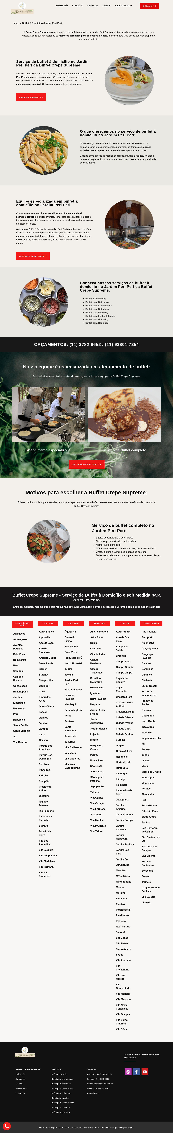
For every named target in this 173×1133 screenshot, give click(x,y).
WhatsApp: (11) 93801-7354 (99, 1074)
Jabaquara (122, 799)
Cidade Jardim (124, 734)
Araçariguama (150, 648)
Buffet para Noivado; (96, 319)
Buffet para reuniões (60, 1112)
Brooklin (121, 655)
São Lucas (96, 766)
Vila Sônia (122, 1029)
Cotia (42, 691)
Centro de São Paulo (22, 624)
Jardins (17, 697)
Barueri (43, 669)
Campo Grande (124, 667)
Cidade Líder (97, 654)
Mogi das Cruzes (151, 771)
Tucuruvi (70, 741)
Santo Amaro (123, 949)
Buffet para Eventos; (96, 312)
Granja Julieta (124, 751)
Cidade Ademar (125, 717)
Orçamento (21, 1093)
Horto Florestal (73, 663)
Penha (94, 754)
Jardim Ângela (124, 814)
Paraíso (120, 904)
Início (16, 23)
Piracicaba (148, 794)
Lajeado (94, 734)
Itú (143, 743)
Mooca (94, 739)
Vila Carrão (96, 797)
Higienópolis (20, 691)
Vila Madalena (47, 861)
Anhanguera (20, 639)
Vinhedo (146, 902)
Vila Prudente (98, 825)
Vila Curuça (97, 803)
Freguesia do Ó (73, 657)
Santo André (149, 816)
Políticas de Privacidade (97, 1088)
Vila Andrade (123, 960)
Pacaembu (19, 708)
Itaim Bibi (121, 784)
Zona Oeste (48, 623)
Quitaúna (44, 795)
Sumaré (43, 825)
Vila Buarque (20, 742)
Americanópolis (99, 631)
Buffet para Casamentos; (99, 305)
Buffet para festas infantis (62, 1102)
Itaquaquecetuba (151, 738)
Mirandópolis (123, 881)
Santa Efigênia (21, 730)
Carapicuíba (46, 680)
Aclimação (19, 633)
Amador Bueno (47, 657)
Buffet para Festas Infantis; (100, 315)
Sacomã (120, 932)
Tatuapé (94, 792)
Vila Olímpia (123, 1014)
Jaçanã (69, 674)
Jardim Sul (122, 859)
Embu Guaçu (149, 685)
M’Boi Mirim (123, 876)
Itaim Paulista (98, 698)
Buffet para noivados (60, 1107)
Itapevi (43, 712)
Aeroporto (147, 637)
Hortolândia (148, 721)
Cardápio (77, 5)
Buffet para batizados (61, 1083)
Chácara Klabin (125, 711)
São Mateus (97, 771)
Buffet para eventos (60, 1098)
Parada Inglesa (73, 710)
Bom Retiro (19, 659)
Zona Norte (73, 623)
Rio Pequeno (46, 810)
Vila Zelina (96, 831)
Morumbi (121, 893)
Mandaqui (70, 704)
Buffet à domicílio (59, 1074)
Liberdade (19, 702)
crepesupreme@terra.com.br (100, 1083)
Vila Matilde (97, 820)
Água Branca (46, 631)
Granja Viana (46, 706)
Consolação (20, 685)
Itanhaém (147, 732)
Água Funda (123, 631)
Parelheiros (122, 915)
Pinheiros (44, 769)
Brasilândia (71, 646)
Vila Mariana (123, 993)
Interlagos (122, 773)
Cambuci (18, 671)
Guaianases (97, 687)
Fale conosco (22, 1088)
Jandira (43, 723)
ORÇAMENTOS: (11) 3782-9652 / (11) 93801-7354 (86, 344)
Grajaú (120, 745)
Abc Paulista (149, 631)
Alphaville (44, 637)
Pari (15, 714)
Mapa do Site (93, 1093)
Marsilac (121, 870)
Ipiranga (120, 779)
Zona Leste (99, 623)
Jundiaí (146, 755)
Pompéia (44, 781)
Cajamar (146, 663)
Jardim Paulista (125, 844)
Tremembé (71, 736)
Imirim (68, 669)
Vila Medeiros (72, 758)
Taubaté (146, 882)
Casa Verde (71, 652)
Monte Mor (148, 783)
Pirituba (43, 775)
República (19, 719)
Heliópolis (122, 756)
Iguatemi (95, 693)
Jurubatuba (122, 864)
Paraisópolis (123, 909)
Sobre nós (62, 5)
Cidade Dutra (123, 728)
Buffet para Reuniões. (97, 322)
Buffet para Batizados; (97, 302)
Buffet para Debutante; (97, 308)
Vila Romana (46, 866)
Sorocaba (147, 870)
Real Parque (123, 926)
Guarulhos (148, 715)
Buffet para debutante (61, 1093)
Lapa (42, 734)
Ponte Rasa (97, 760)
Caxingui (44, 685)
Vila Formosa (98, 809)
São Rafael (122, 943)
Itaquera (95, 704)
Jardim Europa (124, 820)
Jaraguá (43, 728)
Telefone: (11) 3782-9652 (98, 1079)
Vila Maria (70, 752)
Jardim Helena (98, 728)
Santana (69, 721)
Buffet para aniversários (62, 1079)
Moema (120, 887)
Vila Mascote (123, 999)
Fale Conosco (123, 5)
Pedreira (121, 921)
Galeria (106, 5)
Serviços (92, 5)
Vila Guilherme (73, 747)
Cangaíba (95, 648)
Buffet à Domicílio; (95, 298)
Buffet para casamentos (62, 1088)
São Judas (122, 937)
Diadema (147, 680)
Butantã (43, 674)
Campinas (147, 669)
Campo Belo (123, 661)
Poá (144, 799)
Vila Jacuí (96, 814)
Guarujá (146, 710)
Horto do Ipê (123, 762)
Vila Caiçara (148, 896)
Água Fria (70, 631)
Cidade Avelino (124, 723)
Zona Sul (125, 623)
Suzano (146, 876)
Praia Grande (149, 805)
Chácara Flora (124, 696)
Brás (16, 665)
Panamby (121, 898)
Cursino (120, 739)
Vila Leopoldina (48, 855)
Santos (146, 822)
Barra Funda (46, 663)
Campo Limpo (124, 672)
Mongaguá (148, 777)
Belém (94, 642)
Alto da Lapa (46, 642)
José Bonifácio (73, 689)
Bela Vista (19, 654)
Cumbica (147, 674)
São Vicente (148, 855)
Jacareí (146, 749)
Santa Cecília (20, 725)
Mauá (145, 766)
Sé (14, 736)
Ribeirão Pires (150, 811)
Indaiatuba (148, 726)
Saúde (119, 954)
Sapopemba (97, 786)
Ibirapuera (122, 767)
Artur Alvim (96, 637)
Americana (148, 642)
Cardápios (20, 1079)
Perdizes (44, 764)
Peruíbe (146, 788)
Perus (68, 715)
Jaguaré (43, 717)
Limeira (146, 760)
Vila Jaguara (46, 849)
